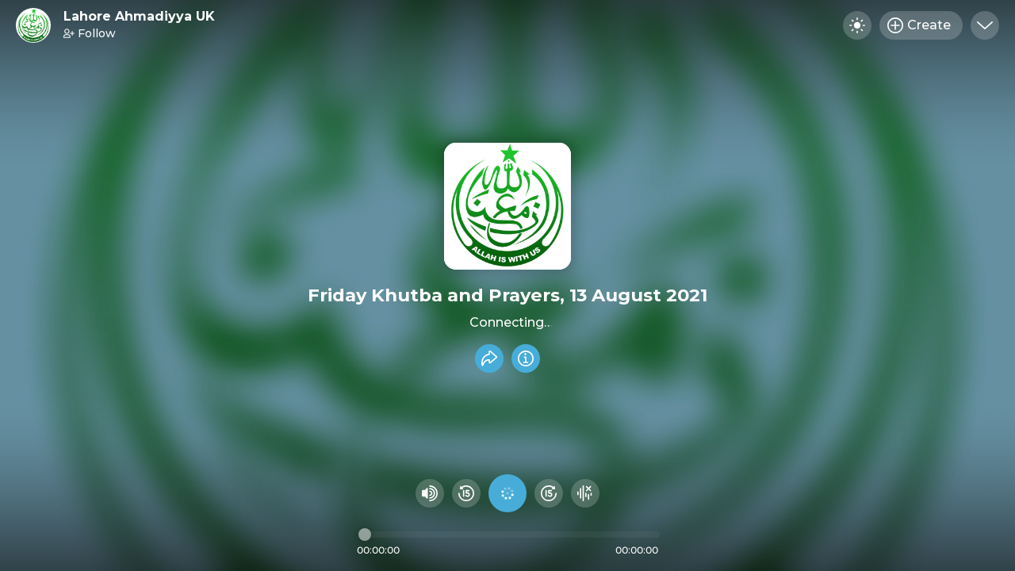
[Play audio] (507, 493)
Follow (89, 33)
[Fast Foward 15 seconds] (548, 493)
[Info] (525, 358)
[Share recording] (489, 358)
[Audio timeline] (509, 534)
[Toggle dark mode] (857, 25)
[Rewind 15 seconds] (466, 493)
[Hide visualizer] (585, 493)
